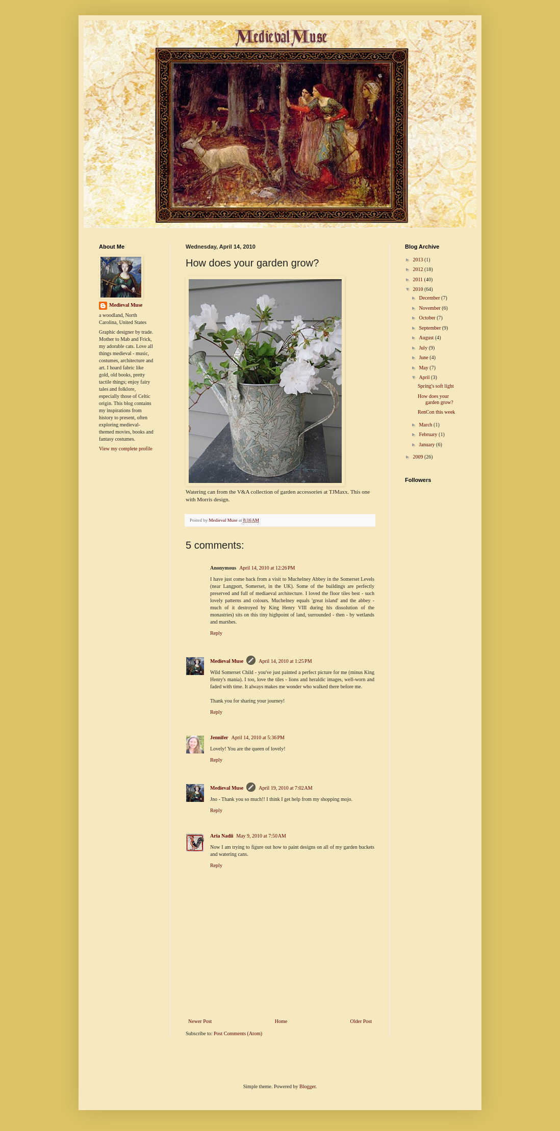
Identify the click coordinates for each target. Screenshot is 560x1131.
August (427, 337)
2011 (418, 279)
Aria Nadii (221, 836)
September (430, 328)
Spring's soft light (436, 386)
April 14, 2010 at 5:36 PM (258, 737)
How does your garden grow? (435, 399)
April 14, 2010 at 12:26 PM (267, 568)
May (424, 367)
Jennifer (219, 737)
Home (281, 1021)
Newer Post (200, 1021)
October (428, 317)
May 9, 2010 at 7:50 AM (261, 836)
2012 (418, 269)
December (430, 298)
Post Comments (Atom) (238, 1033)
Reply (216, 633)
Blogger (307, 1086)
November (430, 308)
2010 (418, 289)
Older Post (361, 1021)
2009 (418, 457)
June (424, 357)
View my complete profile (125, 448)
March (426, 424)
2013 (418, 259)
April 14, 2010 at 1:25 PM (285, 661)
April (425, 377)
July (423, 348)
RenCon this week (436, 412)
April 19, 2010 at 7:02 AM (285, 788)
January (427, 444)
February (429, 434)
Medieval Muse (226, 661)
